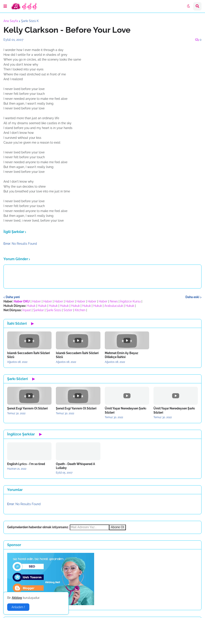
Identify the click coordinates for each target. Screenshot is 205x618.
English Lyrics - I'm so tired (26, 464)
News (114, 301)
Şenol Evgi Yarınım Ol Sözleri (27, 408)
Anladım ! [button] (18, 607)
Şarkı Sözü (53, 310)
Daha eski (192, 297)
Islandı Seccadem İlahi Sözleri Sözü (28, 355)
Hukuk (31, 305)
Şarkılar (38, 310)
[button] (5, 6)
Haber (36, 301)
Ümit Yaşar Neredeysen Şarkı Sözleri (125, 410)
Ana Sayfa (10, 20)
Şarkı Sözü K (30, 20)
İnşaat (26, 310)
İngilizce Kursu (130, 301)
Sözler (67, 310)
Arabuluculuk (113, 305)
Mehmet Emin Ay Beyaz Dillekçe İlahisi (121, 355)
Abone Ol (117, 527)
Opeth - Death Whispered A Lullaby (75, 466)
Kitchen (80, 310)
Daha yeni (13, 297)
